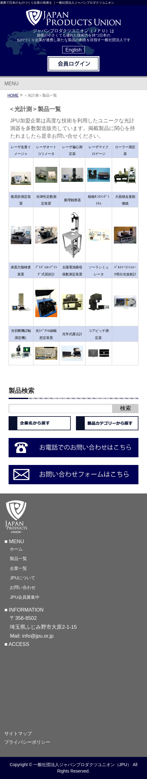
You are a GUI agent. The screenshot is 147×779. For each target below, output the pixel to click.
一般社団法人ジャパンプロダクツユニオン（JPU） (82, 764)
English (74, 49)
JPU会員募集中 (25, 597)
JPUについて (22, 577)
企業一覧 (18, 568)
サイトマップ (18, 733)
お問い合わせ (23, 587)
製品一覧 (18, 558)
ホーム (16, 549)
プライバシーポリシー (27, 742)
